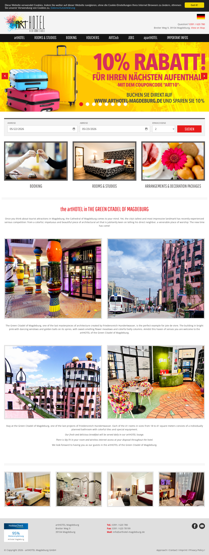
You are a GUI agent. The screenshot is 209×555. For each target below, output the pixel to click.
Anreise (11, 123)
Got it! (194, 5)
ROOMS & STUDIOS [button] (45, 37)
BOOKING (71, 37)
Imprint (183, 550)
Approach (162, 550)
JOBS (131, 37)
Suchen (189, 129)
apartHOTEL (150, 37)
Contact (173, 550)
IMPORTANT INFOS (177, 37)
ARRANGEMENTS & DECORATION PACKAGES (173, 165)
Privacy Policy (196, 550)
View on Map (198, 27)
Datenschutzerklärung (63, 8)
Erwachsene (159, 123)
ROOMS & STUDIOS (104, 165)
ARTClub (114, 37)
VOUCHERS (92, 37)
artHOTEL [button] (19, 37)
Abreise (84, 123)
